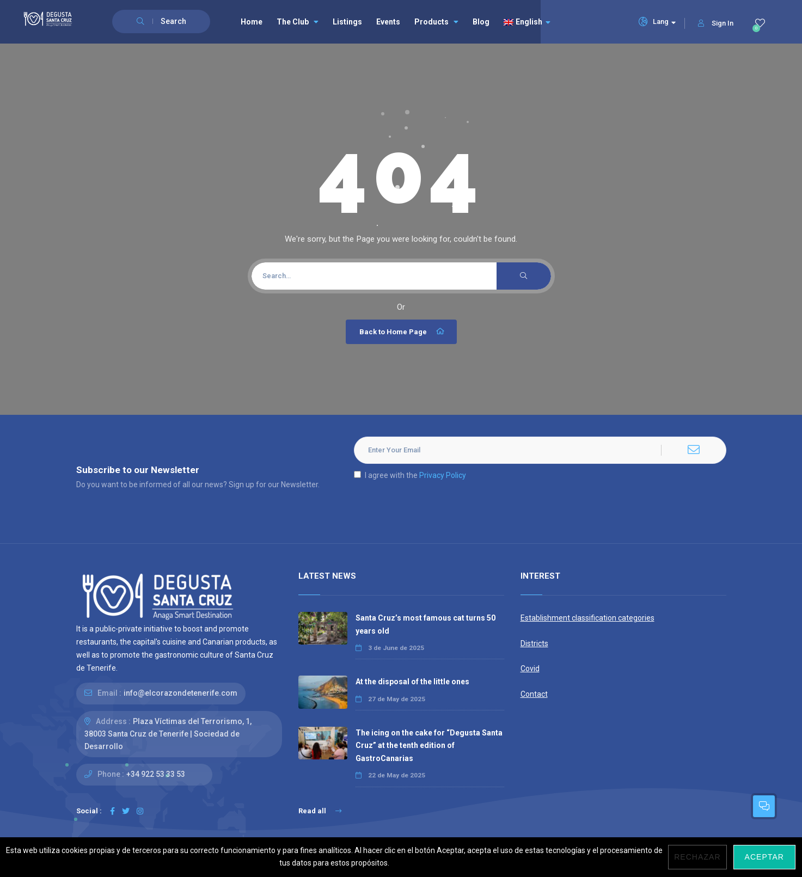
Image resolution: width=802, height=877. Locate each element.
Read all (319, 811)
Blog (481, 21)
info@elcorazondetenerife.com (180, 693)
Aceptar (764, 857)
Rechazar (697, 857)
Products (436, 21)
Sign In (715, 23)
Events (388, 21)
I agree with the (410, 475)
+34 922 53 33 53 (155, 774)
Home (251, 21)
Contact (534, 694)
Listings (347, 21)
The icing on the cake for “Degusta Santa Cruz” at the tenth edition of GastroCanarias (429, 745)
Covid (530, 668)
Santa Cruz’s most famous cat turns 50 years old (425, 624)
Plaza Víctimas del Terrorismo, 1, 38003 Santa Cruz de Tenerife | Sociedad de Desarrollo (168, 734)
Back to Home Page (402, 331)
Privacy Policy (442, 475)
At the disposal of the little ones (412, 681)
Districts (534, 643)
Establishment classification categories (587, 618)
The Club (298, 21)
